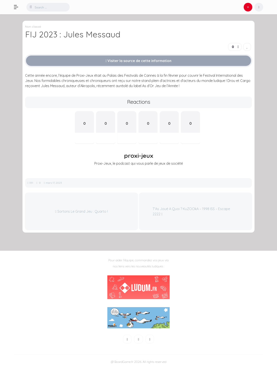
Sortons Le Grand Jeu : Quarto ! (81, 211)
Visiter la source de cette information (139, 61)
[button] (18, 7)
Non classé (33, 27)
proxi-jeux (138, 155)
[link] (247, 47)
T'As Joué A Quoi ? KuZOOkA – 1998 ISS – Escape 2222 (191, 211)
